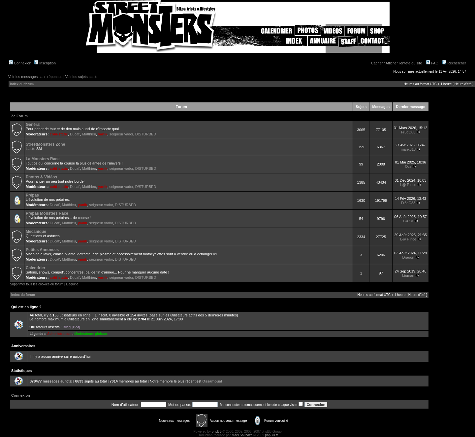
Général (33, 124)
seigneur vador (121, 134)
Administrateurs (60, 334)
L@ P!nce (408, 185)
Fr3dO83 (408, 132)
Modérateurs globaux (91, 334)
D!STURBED (145, 134)
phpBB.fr (271, 435)
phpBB (217, 431)
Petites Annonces (42, 249)
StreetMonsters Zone (45, 144)
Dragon (408, 257)
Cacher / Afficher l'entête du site (396, 63)
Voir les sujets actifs (81, 77)
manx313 (408, 149)
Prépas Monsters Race (47, 213)
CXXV (408, 221)
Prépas (32, 195)
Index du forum (22, 84)
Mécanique (36, 231)
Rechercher (454, 63)
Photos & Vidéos (41, 177)
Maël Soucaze (242, 435)
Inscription (45, 63)
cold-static (59, 134)
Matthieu (89, 134)
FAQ (432, 63)
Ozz (408, 166)
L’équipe (72, 284)
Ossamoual (212, 381)
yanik (102, 134)
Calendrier (35, 268)
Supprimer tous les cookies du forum (36, 284)
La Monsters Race (43, 159)
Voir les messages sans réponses (35, 77)
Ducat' (75, 134)
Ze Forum (19, 116)
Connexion (20, 63)
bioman (408, 275)
